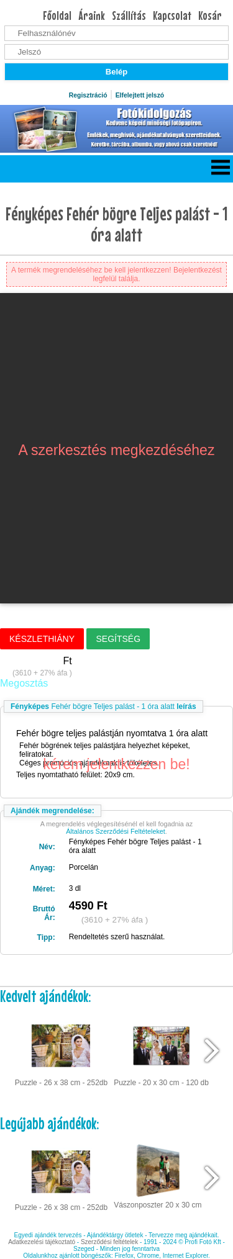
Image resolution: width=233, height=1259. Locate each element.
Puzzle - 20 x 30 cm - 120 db (161, 1051)
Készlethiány (42, 639)
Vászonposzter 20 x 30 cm (157, 1175)
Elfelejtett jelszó (140, 95)
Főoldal (57, 15)
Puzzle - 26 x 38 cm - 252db (61, 1051)
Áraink (91, 15)
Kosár (210, 15)
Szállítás (129, 15)
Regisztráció (88, 95)
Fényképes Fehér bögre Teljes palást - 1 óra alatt (116, 224)
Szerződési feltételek (109, 1242)
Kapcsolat (172, 15)
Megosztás (24, 683)
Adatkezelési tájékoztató (41, 1242)
